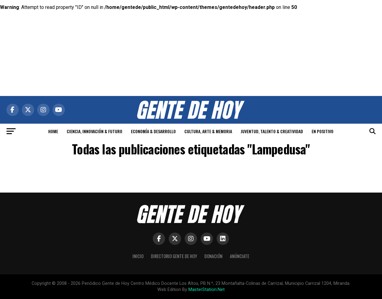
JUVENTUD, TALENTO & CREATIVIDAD (272, 131)
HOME (53, 131)
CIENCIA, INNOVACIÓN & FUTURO (94, 131)
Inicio (138, 256)
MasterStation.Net (206, 289)
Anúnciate (239, 256)
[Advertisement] (191, 43)
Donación (213, 256)
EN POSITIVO (322, 131)
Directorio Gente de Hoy (174, 256)
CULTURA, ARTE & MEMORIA (208, 131)
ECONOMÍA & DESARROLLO (153, 131)
